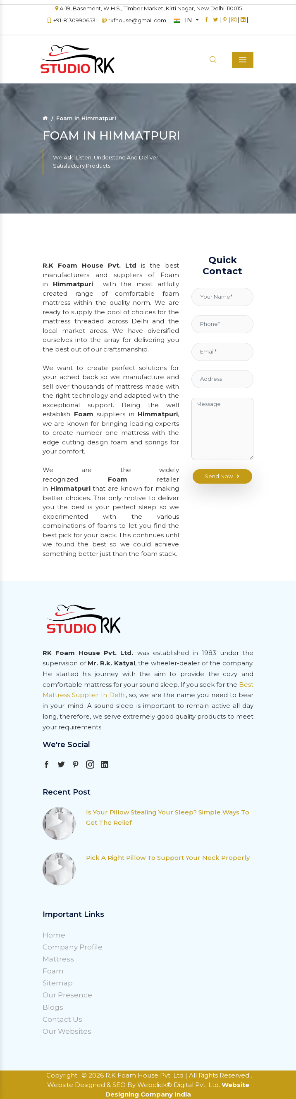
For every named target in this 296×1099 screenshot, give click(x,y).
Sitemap (58, 983)
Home (54, 935)
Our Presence (67, 995)
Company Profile (73, 947)
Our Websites (67, 1031)
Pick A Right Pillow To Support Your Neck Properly (168, 858)
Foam (53, 971)
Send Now (223, 476)
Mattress (58, 959)
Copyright (61, 1075)
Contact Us (62, 1019)
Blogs (53, 1007)
